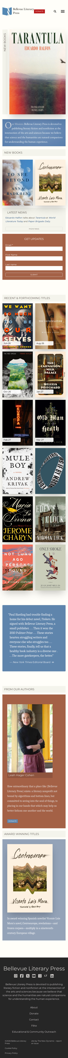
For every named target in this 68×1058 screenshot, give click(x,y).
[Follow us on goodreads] (40, 976)
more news (34, 229)
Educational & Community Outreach (34, 1031)
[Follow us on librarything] (46, 976)
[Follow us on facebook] (22, 976)
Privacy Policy (11, 1053)
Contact (34, 1019)
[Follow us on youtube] (34, 976)
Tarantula (40, 217)
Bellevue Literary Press (34, 968)
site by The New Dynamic (43, 1041)
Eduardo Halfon (13, 217)
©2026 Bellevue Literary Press (15, 1042)
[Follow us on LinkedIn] (52, 976)
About (34, 1007)
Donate (39, 11)
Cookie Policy (11, 1048)
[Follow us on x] (28, 976)
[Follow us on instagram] (16, 976)
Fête (34, 1025)
